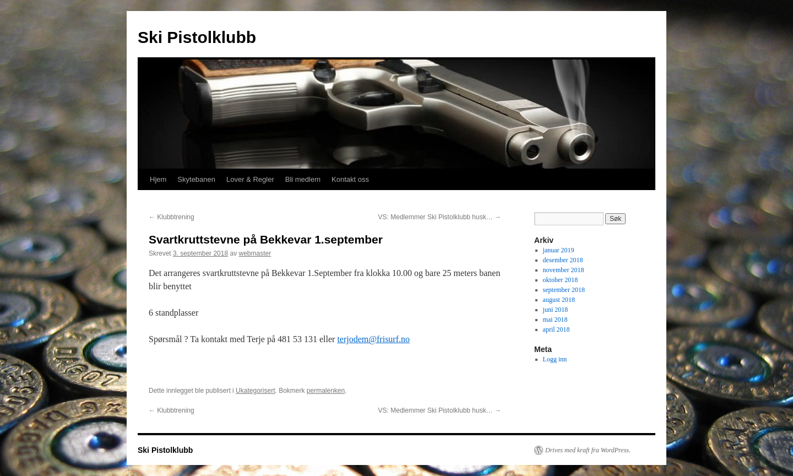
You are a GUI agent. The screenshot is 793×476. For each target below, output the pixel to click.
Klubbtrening (171, 217)
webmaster (254, 253)
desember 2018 (563, 260)
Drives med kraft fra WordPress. (588, 450)
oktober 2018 (560, 280)
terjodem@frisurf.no (373, 339)
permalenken (326, 390)
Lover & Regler (250, 179)
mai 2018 (555, 319)
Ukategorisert (255, 390)
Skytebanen (196, 179)
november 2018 (563, 270)
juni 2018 (555, 309)
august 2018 (559, 300)
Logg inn (555, 359)
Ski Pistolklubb (197, 37)
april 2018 (556, 329)
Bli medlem (303, 179)
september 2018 (564, 290)
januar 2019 (558, 250)
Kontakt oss (350, 179)
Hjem (158, 179)
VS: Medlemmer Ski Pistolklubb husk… (439, 217)
